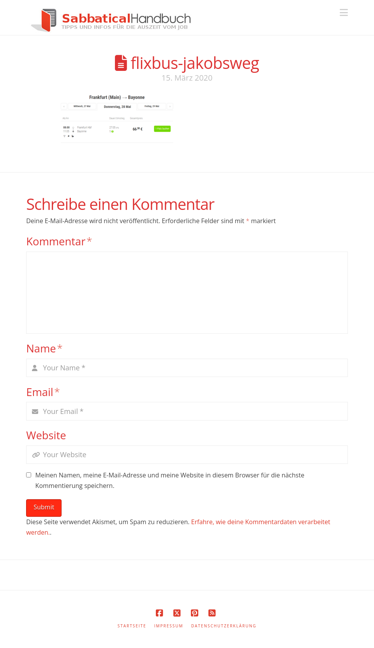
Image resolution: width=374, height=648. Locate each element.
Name (44, 348)
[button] (344, 12)
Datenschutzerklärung (224, 626)
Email (43, 392)
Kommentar (59, 241)
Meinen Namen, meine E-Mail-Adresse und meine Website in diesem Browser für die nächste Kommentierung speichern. (170, 480)
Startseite (132, 626)
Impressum (168, 626)
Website (46, 435)
